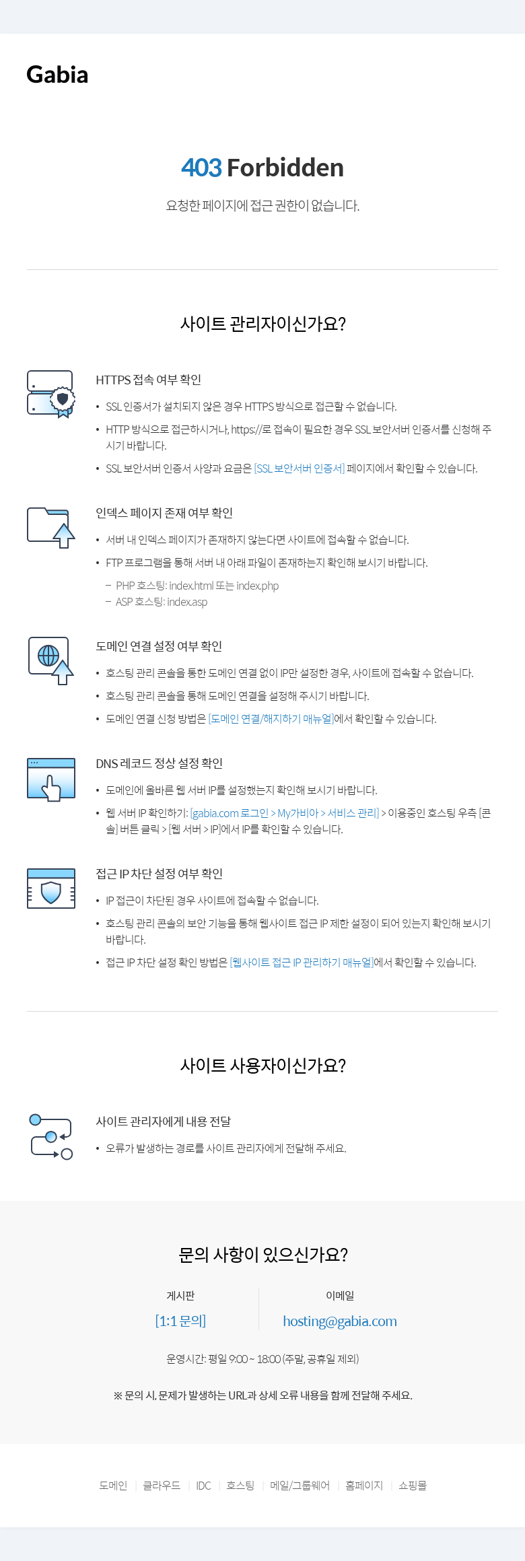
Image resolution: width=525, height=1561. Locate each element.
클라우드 (161, 1485)
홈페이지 (364, 1485)
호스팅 (240, 1485)
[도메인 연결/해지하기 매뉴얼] (271, 718)
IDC (203, 1485)
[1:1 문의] (180, 1320)
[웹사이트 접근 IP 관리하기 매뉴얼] (302, 962)
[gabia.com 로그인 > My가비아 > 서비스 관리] (284, 812)
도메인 (113, 1485)
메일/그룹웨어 (300, 1485)
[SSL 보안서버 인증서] (299, 468)
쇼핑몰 (412, 1485)
